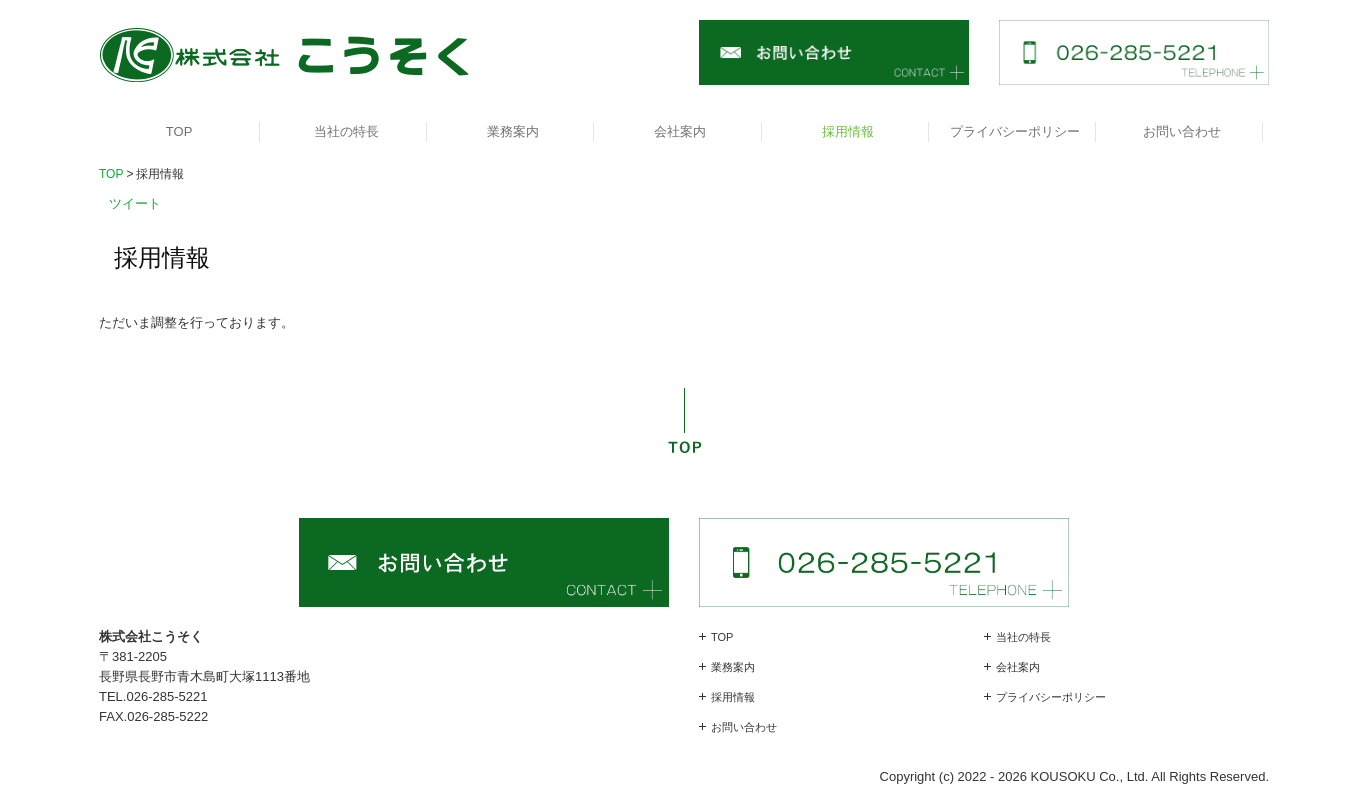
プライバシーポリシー (1015, 131)
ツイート (135, 203)
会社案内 (680, 131)
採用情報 (848, 131)
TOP (179, 131)
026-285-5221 (166, 696)
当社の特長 (346, 131)
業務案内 (513, 131)
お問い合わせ (1182, 131)
